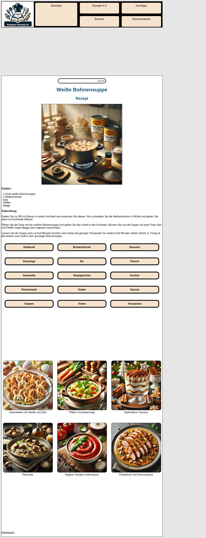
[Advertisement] (103, 51)
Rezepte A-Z (99, 5)
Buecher (99, 19)
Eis (82, 261)
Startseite (56, 5)
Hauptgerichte (82, 275)
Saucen (134, 289)
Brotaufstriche (82, 247)
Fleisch (134, 261)
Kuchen (135, 275)
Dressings (29, 261)
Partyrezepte (29, 289)
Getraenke (29, 275)
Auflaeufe (29, 247)
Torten (82, 303)
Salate (82, 289)
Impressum (7, 532)
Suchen (101, 81)
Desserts (134, 247)
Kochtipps (141, 5)
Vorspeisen (134, 303)
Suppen (29, 303)
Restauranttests (141, 19)
